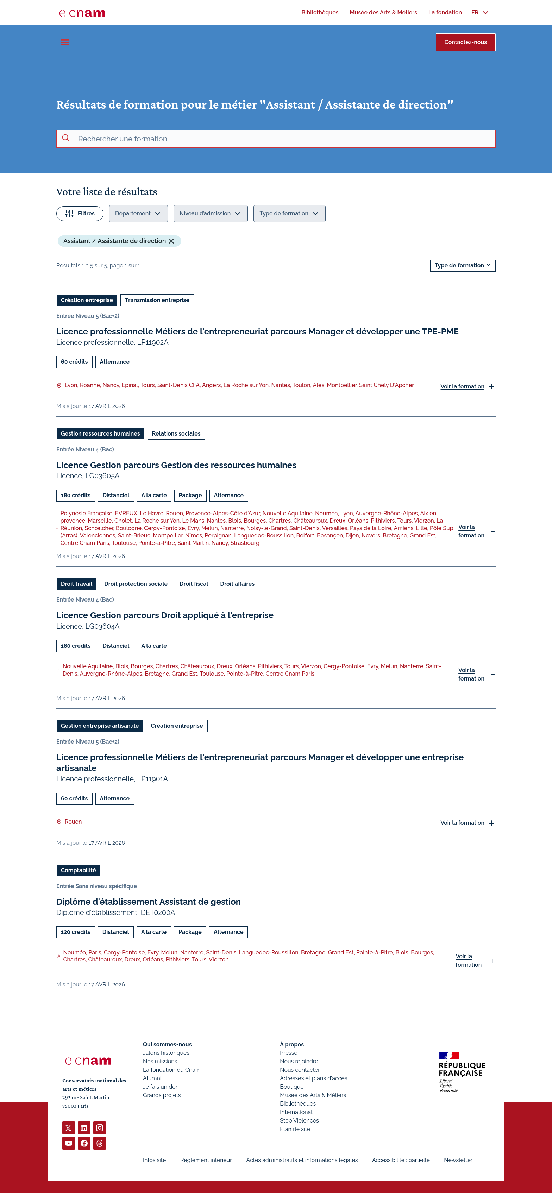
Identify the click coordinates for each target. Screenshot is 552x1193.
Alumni (152, 1078)
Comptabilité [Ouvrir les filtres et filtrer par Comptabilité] (78, 870)
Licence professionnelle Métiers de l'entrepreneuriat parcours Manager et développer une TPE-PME (257, 331)
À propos (292, 1044)
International (296, 1112)
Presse (288, 1053)
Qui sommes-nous (167, 1044)
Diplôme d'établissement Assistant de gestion (148, 902)
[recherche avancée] (284, 138)
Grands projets (162, 1095)
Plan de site (295, 1129)
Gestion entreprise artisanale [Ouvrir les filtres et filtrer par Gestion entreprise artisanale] (100, 725)
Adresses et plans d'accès (313, 1078)
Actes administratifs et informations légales (302, 1160)
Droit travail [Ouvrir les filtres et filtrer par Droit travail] (76, 583)
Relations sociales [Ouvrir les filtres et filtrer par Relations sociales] (176, 433)
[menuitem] (319, 12)
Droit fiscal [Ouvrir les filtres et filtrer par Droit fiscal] (194, 583)
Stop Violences (299, 1120)
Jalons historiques (166, 1053)
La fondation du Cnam (172, 1069)
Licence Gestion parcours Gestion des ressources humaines (176, 465)
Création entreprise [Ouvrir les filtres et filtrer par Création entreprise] (87, 300)
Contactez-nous (466, 42)
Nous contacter (300, 1069)
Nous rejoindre (299, 1061)
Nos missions (160, 1061)
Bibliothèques (298, 1103)
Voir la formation (462, 386)
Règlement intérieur (206, 1160)
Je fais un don (161, 1086)
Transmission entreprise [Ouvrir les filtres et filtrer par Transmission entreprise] (157, 300)
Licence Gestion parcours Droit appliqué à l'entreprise (165, 615)
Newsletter (458, 1160)
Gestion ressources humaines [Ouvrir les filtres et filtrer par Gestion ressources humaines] (100, 433)
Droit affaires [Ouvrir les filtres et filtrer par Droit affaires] (237, 583)
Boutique (291, 1086)
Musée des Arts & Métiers (313, 1095)
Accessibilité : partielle (401, 1160)
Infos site (154, 1160)
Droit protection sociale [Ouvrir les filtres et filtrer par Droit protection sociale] (136, 583)
